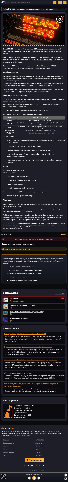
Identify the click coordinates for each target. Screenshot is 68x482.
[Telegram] (28, 465)
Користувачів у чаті (21, 408)
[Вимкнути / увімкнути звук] (65, 475)
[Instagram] (36, 465)
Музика (5, 446)
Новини (38, 452)
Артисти (38, 449)
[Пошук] (30, 2)
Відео (5, 449)
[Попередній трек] (29, 478)
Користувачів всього (21, 406)
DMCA (42, 470)
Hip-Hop (9, 123)
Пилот (15, 298)
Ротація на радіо (8, 443)
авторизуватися (47, 239)
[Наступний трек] (38, 478)
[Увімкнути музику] (34, 478)
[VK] (43, 465)
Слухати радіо (18, 301)
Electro (9, 121)
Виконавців (18, 417)
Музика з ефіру (40, 446)
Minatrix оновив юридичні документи (18, 373)
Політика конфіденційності (31, 470)
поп (35, 60)
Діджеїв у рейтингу (21, 415)
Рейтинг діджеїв (8, 452)
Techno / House (9, 130)
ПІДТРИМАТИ (40, 440)
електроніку (47, 60)
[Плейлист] (65, 478)
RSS (63, 234)
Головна (6, 440)
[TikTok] (24, 465)
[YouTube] (32, 465)
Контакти (39, 455)
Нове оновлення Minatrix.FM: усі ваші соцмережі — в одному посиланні (30, 360)
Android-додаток (34, 460)
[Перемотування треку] (38, 314)
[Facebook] (39, 465)
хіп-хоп (40, 60)
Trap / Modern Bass (9, 133)
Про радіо (39, 443)
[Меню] (64, 2)
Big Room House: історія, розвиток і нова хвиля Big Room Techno (28, 347)
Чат (4, 455)
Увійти (60, 2)
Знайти (54, 2)
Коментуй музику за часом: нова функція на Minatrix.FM (25, 334)
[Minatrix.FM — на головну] (3, 2)
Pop (9, 127)
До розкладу (60, 293)
